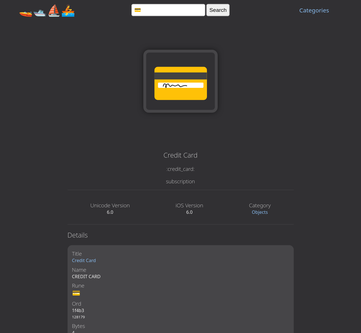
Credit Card (84, 260)
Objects (260, 212)
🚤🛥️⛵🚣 (47, 10)
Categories (314, 10)
